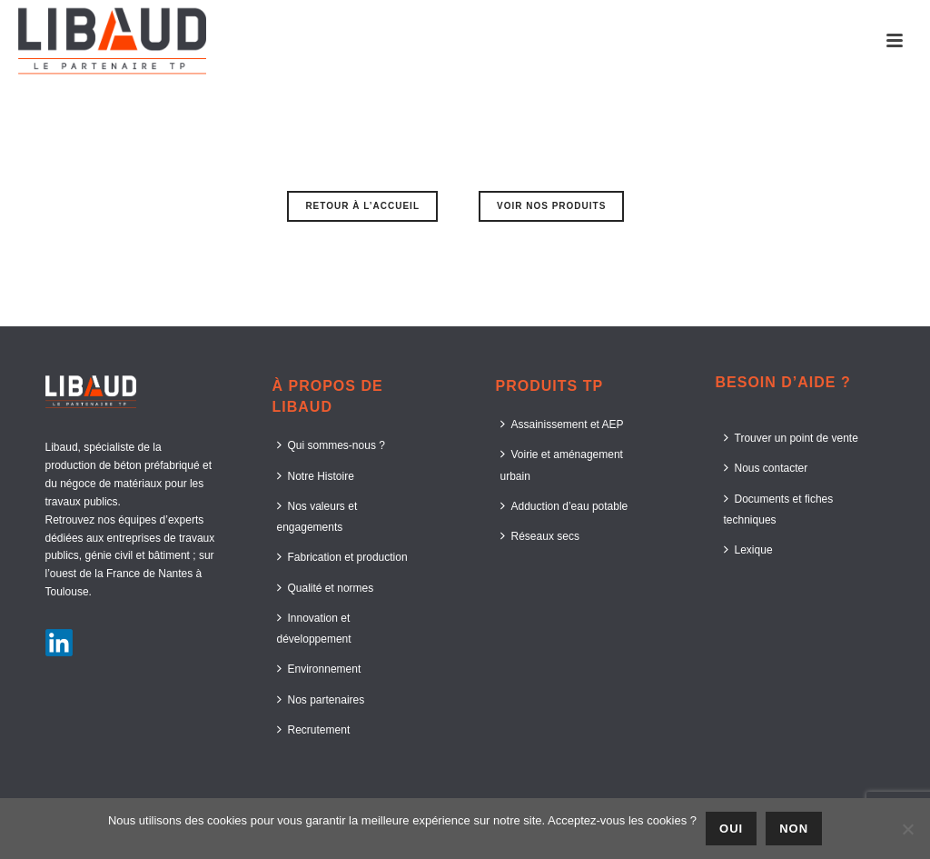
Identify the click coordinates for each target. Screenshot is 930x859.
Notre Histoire (315, 476)
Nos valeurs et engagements (317, 516)
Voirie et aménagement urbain (561, 464)
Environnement (319, 668)
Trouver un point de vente (791, 437)
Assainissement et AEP (562, 424)
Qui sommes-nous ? (331, 445)
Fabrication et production (342, 557)
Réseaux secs (539, 536)
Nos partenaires (321, 699)
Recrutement (314, 729)
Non (793, 828)
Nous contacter (766, 467)
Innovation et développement (314, 628)
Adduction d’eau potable (564, 506)
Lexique (748, 549)
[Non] (907, 829)
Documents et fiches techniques (779, 509)
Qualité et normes (325, 587)
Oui (731, 828)
